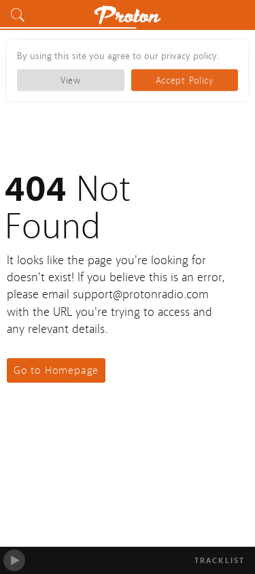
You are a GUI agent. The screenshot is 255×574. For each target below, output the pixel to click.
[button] (20, 15)
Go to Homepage (56, 370)
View (71, 79)
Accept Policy (185, 79)
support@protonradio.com (141, 294)
